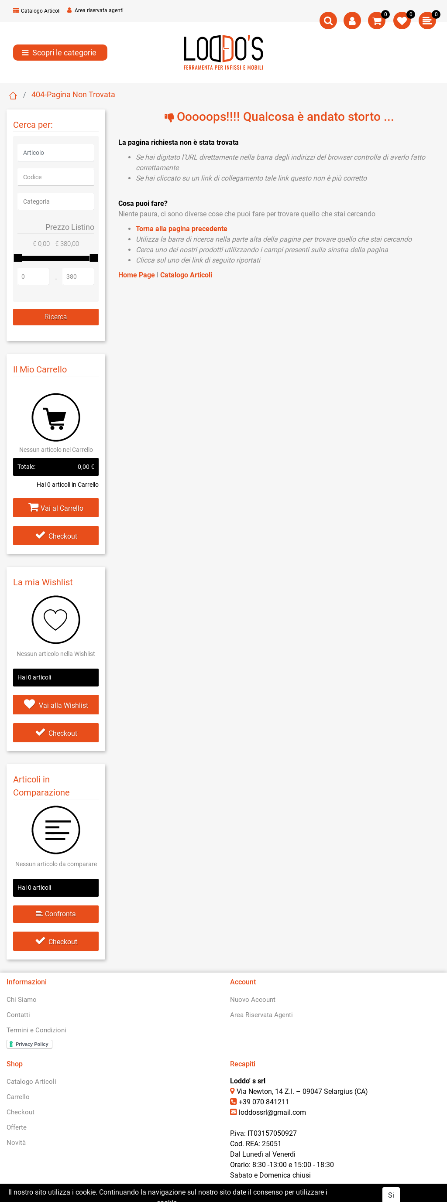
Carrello (18, 1097)
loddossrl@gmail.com (272, 1112)
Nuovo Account (252, 1000)
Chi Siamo (22, 1000)
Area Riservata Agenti (261, 1015)
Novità (16, 1143)
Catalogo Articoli (37, 11)
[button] (328, 20)
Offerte (17, 1127)
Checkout (56, 536)
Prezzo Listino (69, 227)
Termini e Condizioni (36, 1030)
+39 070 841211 (264, 1102)
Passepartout (261, 1194)
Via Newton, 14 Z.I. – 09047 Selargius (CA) (302, 1091)
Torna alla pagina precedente (181, 229)
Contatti (18, 1015)
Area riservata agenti (95, 10)
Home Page (13, 95)
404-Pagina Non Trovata (73, 94)
